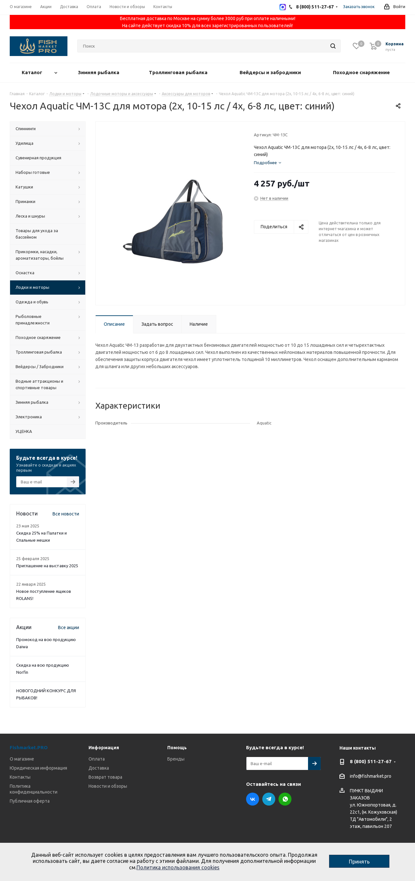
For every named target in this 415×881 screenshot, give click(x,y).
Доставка (99, 768)
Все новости (66, 513)
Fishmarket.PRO (29, 747)
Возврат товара (105, 777)
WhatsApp (285, 799)
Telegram (268, 799)
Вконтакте (252, 799)
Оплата (97, 759)
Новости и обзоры (108, 786)
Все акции (68, 627)
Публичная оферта (30, 801)
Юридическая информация (38, 768)
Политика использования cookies (177, 867)
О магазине (22, 759)
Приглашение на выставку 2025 (47, 565)
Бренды (175, 759)
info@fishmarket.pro (370, 776)
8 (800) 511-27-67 (371, 761)
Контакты (20, 777)
